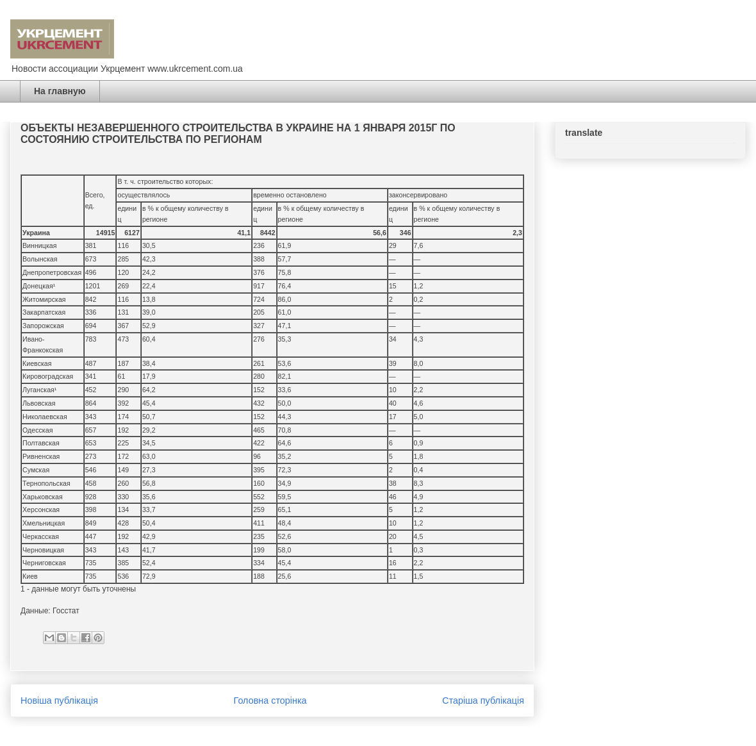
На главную (60, 91)
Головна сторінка (270, 700)
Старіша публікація (483, 700)
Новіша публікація (59, 700)
